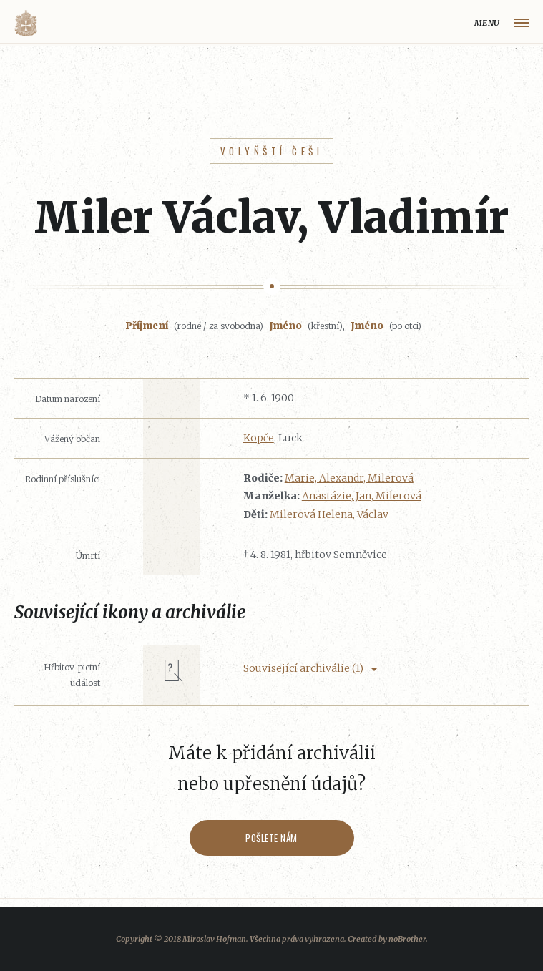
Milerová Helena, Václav (329, 514)
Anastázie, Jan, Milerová (361, 495)
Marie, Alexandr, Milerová (349, 478)
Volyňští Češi (271, 151)
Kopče (258, 437)
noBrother (407, 939)
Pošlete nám (271, 838)
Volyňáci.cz (25, 23)
